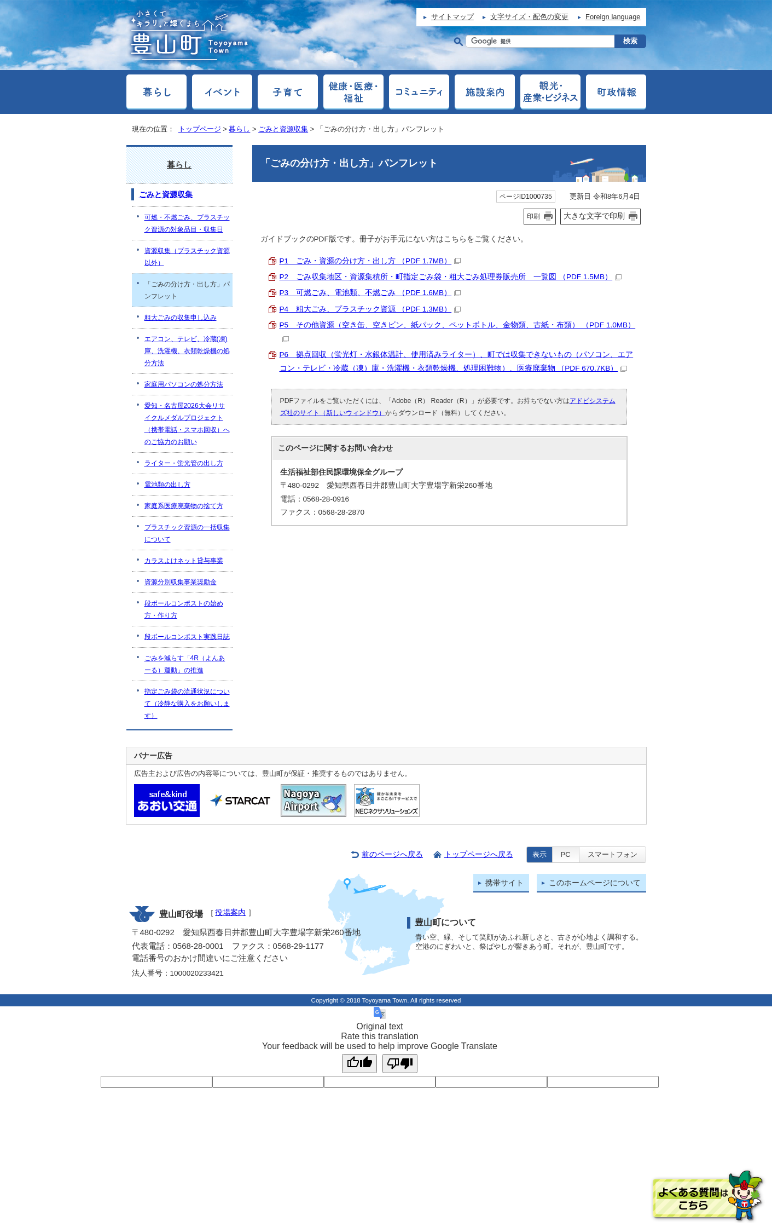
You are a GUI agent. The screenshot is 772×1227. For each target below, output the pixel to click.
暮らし (239, 129)
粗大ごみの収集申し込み (180, 317)
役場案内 (230, 912)
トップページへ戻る (478, 854)
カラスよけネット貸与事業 (183, 560)
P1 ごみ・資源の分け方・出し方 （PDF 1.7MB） (370, 261)
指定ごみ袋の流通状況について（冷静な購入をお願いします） (187, 703)
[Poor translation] (399, 1063)
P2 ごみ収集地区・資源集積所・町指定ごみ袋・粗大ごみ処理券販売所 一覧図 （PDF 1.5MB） (451, 277)
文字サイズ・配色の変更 (529, 17)
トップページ (199, 129)
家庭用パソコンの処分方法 (183, 384)
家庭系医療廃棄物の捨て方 (183, 506)
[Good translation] (359, 1063)
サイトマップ (452, 17)
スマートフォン (612, 854)
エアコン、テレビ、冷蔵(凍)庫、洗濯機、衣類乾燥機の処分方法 (187, 351)
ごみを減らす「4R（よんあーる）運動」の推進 (184, 664)
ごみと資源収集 (283, 129)
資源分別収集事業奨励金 (180, 582)
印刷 (533, 216)
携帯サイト (504, 883)
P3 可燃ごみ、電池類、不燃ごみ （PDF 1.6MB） (370, 293)
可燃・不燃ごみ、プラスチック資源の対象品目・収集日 (187, 223)
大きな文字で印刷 (594, 215)
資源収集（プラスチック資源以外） (187, 257)
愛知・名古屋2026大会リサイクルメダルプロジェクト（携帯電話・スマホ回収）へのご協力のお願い (187, 424)
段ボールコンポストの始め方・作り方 (183, 609)
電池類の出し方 (167, 484)
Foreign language (612, 17)
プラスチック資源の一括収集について (187, 533)
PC (566, 854)
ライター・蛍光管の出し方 (183, 463)
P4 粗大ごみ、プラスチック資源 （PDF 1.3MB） (370, 309)
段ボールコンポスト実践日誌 (187, 637)
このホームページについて (595, 883)
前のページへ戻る (392, 854)
